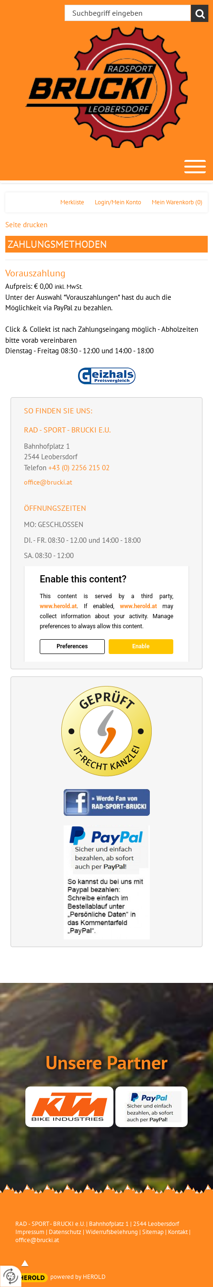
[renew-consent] (11, 1276)
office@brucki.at (48, 482)
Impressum (30, 1232)
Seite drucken (26, 224)
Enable (140, 646)
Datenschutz (65, 1232)
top (24, 1263)
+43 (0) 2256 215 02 (79, 467)
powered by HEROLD (78, 1277)
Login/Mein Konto (118, 202)
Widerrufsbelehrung (112, 1232)
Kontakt (178, 1232)
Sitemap (153, 1232)
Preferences (72, 646)
